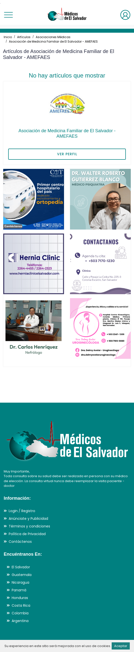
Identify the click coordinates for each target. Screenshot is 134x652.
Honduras (20, 597)
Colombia (20, 613)
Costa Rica (21, 605)
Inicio (8, 37)
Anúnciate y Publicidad (28, 518)
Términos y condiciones (29, 526)
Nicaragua (20, 582)
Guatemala (22, 574)
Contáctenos (20, 541)
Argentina (20, 620)
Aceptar (120, 646)
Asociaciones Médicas (53, 37)
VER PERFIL (67, 154)
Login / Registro (22, 510)
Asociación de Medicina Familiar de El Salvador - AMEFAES (53, 41)
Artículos (24, 37)
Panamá (19, 590)
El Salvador (21, 567)
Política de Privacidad (27, 533)
